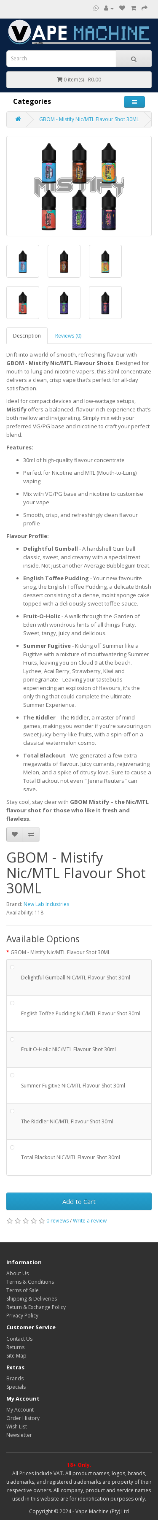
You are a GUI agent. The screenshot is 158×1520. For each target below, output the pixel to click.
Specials (16, 1386)
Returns (15, 1347)
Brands (15, 1378)
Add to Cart (79, 1201)
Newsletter (19, 1435)
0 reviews (57, 1220)
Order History (23, 1418)
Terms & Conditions (30, 1281)
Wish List (16, 1426)
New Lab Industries (46, 904)
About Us (17, 1273)
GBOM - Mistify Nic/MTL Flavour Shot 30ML (89, 119)
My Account (20, 1409)
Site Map (16, 1355)
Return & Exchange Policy (36, 1307)
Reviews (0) (68, 335)
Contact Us (19, 1338)
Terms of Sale (22, 1290)
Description (27, 335)
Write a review (90, 1220)
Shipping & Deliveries (31, 1298)
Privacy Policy (22, 1315)
